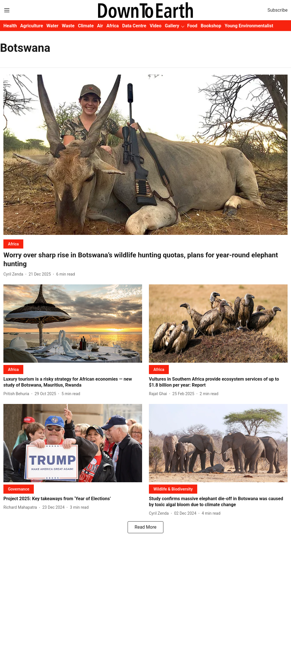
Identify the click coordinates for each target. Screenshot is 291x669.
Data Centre (134, 25)
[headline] (145, 259)
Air (100, 25)
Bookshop (211, 25)
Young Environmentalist (249, 25)
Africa (112, 25)
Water (52, 25)
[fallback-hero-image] (145, 155)
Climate (85, 25)
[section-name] (13, 244)
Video (155, 25)
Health (10, 25)
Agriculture (31, 25)
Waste (68, 25)
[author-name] (14, 274)
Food (192, 25)
